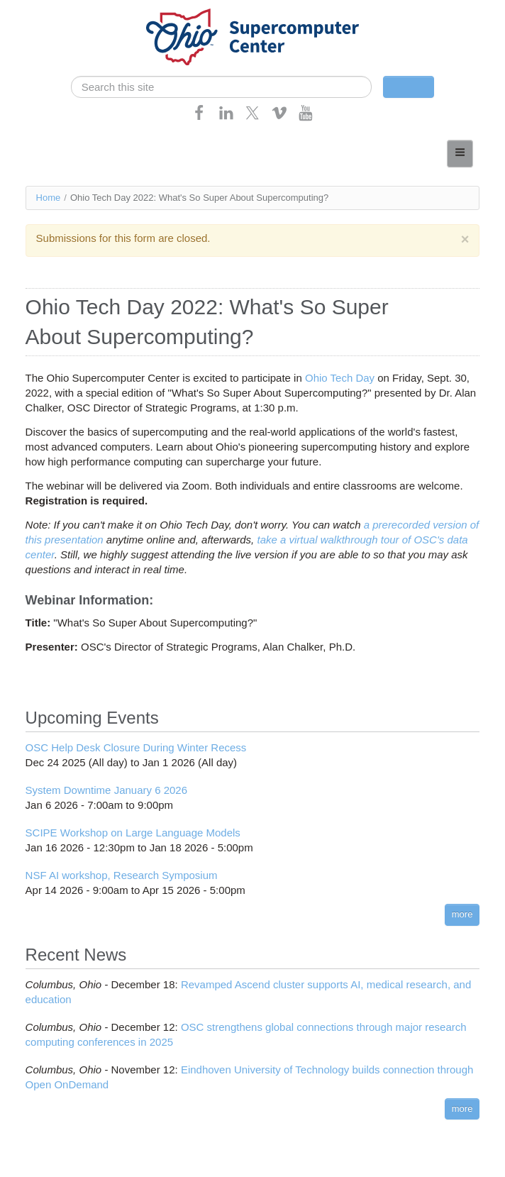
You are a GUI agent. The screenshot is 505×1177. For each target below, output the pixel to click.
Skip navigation (40, 11)
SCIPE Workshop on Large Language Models (133, 833)
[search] (221, 87)
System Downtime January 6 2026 (106, 790)
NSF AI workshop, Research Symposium (122, 875)
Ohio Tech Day (339, 378)
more (462, 914)
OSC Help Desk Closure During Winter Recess (136, 747)
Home (48, 197)
